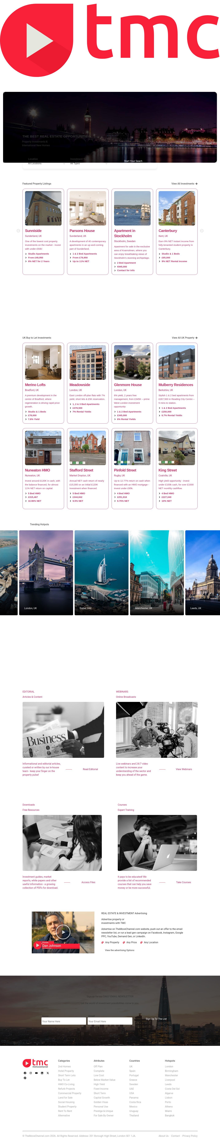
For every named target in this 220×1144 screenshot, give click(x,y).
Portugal (134, 1075)
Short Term (100, 1093)
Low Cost (99, 1075)
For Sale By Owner (104, 1115)
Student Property (67, 1106)
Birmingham (171, 1070)
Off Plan (98, 1066)
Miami (168, 1111)
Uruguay (133, 1111)
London (169, 1066)
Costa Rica (135, 1102)
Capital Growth (102, 1097)
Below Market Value (104, 1079)
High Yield (99, 1084)
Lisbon (168, 1097)
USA (131, 1093)
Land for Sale (65, 1097)
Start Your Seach (133, 161)
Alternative (64, 1115)
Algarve (169, 1093)
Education (193, 81)
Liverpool (170, 1079)
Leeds (168, 1084)
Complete (99, 1070)
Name (45, 1016)
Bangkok (170, 1115)
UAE (131, 1088)
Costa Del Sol (172, 1088)
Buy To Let (64, 1079)
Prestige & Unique (103, 1111)
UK (130, 1066)
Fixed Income (101, 1088)
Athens (169, 1106)
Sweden (133, 1084)
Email (91, 1016)
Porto (168, 1102)
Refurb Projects (66, 1088)
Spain (132, 1070)
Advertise (212, 81)
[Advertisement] (110, 305)
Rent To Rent (65, 1111)
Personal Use (101, 1106)
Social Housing (66, 1102)
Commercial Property (69, 1093)
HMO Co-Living (66, 1084)
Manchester (171, 1075)
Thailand (134, 1115)
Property (172, 81)
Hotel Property (66, 1070)
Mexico (133, 1106)
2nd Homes (64, 1066)
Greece (133, 1079)
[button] (18, 231)
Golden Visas (101, 1102)
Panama (133, 1097)
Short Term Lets (67, 1075)
